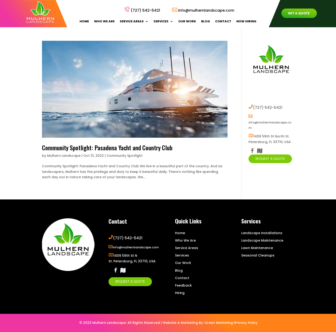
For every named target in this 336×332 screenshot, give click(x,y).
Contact (223, 22)
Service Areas (132, 22)
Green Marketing (218, 322)
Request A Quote (270, 158)
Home (84, 22)
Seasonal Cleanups (257, 255)
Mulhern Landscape (63, 155)
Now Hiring (246, 22)
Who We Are (104, 22)
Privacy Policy (246, 322)
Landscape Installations (261, 233)
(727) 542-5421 (145, 10)
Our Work (187, 22)
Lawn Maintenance (257, 248)
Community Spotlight (125, 155)
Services (161, 22)
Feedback (183, 285)
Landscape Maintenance (262, 240)
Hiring (180, 293)
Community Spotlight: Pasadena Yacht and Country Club (107, 147)
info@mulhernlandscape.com (206, 10)
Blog (205, 22)
